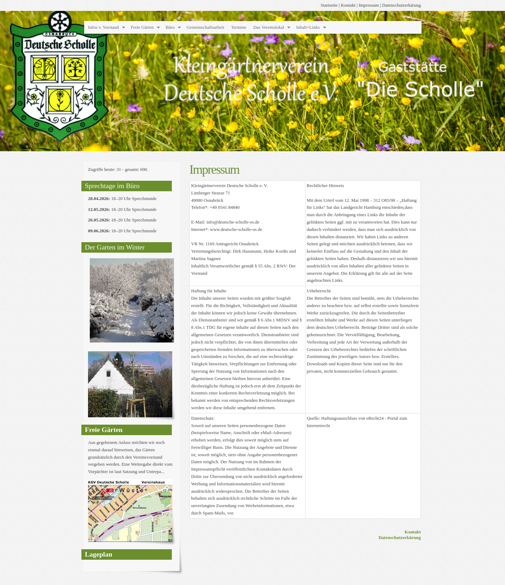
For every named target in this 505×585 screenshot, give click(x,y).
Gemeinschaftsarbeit (205, 27)
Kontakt (348, 5)
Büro (170, 27)
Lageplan (98, 554)
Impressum (369, 5)
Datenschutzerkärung (401, 5)
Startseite (329, 5)
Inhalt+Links (307, 27)
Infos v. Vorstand (103, 27)
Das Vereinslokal (268, 27)
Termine (238, 27)
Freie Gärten (142, 27)
